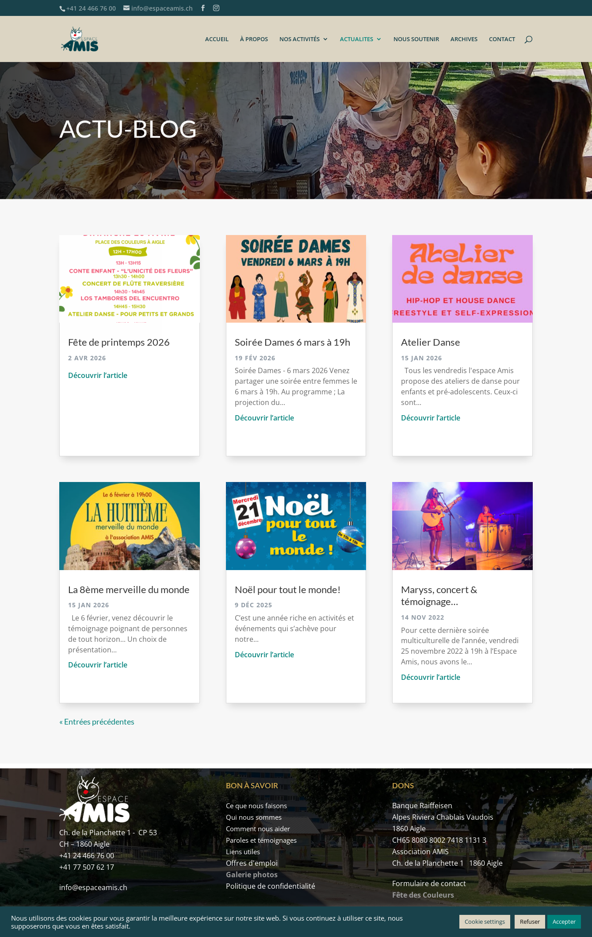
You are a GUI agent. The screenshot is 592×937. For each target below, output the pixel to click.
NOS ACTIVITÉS (299, 39)
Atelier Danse (430, 342)
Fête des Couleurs (423, 895)
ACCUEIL (217, 39)
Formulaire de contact (429, 883)
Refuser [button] (530, 921)
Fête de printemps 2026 (119, 342)
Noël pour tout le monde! (288, 589)
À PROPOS (254, 39)
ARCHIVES (464, 39)
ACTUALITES (356, 39)
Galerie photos (252, 874)
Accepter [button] (564, 921)
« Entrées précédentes (96, 721)
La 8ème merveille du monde (129, 589)
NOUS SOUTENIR (416, 39)
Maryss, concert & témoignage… (439, 595)
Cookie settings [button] (485, 921)
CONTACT (502, 39)
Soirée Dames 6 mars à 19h (292, 342)
